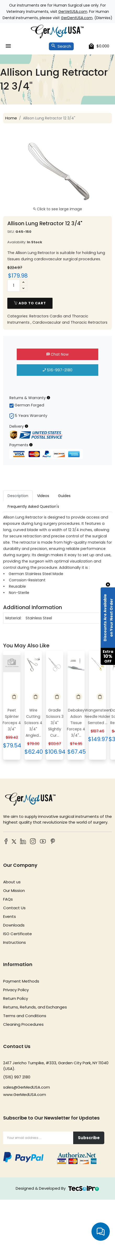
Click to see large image (57, 209)
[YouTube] (43, 842)
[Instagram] (33, 842)
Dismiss (103, 17)
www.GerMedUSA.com (24, 1094)
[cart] (99, 46)
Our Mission (14, 890)
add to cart (30, 303)
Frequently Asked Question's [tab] (33, 506)
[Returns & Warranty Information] (48, 397)
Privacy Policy (16, 990)
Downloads (14, 925)
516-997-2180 (57, 370)
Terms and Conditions (24, 1015)
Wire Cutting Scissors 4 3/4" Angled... (33, 723)
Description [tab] (18, 495)
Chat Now (57, 354)
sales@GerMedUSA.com (26, 1087)
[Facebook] (6, 842)
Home (11, 118)
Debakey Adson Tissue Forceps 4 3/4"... (76, 723)
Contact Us (14, 908)
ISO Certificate (17, 933)
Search (61, 46)
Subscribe (89, 1137)
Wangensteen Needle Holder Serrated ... (97, 716)
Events (9, 916)
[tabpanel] (57, 569)
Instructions (14, 942)
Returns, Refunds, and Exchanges (35, 1007)
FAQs (8, 899)
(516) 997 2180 (16, 1077)
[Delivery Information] (26, 426)
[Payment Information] (31, 445)
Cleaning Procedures (23, 1024)
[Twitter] (13, 842)
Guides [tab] (64, 495)
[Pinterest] (53, 842)
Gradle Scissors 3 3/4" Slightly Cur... (55, 723)
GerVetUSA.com (72, 11)
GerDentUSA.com (77, 17)
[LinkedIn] (23, 842)
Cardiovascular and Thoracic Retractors (69, 322)
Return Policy (15, 998)
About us (12, 882)
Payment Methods (21, 981)
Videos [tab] (43, 495)
